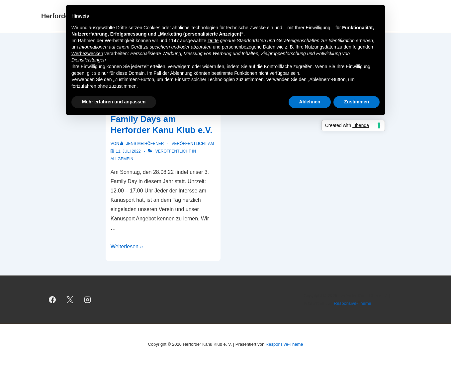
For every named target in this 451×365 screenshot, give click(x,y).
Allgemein (122, 159)
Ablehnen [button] (309, 101)
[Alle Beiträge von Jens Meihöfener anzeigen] (142, 143)
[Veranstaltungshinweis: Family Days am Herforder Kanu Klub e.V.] (128, 151)
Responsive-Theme (352, 303)
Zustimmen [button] (356, 101)
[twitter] (70, 300)
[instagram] (87, 300)
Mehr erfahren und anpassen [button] (113, 101)
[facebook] (52, 300)
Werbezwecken (87, 53)
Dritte (213, 40)
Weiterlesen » (127, 246)
